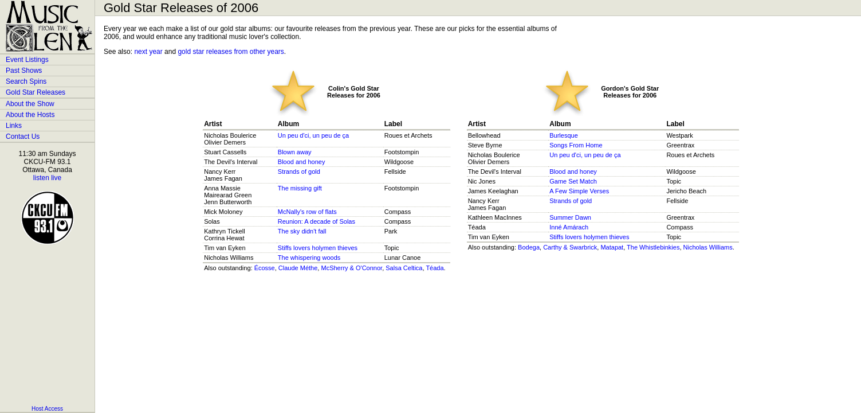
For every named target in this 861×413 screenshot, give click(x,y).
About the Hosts (30, 115)
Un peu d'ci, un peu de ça (313, 135)
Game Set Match (573, 181)
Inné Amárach (568, 227)
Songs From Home (575, 145)
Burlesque (563, 135)
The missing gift (300, 188)
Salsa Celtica (404, 267)
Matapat (611, 247)
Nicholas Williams (708, 247)
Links (14, 126)
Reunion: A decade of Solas (316, 221)
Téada (434, 267)
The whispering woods (309, 257)
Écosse (264, 267)
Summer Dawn (570, 217)
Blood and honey (301, 161)
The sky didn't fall (302, 231)
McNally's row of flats (307, 211)
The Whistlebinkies (653, 247)
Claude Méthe (298, 267)
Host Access (47, 409)
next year (148, 52)
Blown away (295, 152)
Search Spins (26, 81)
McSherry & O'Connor (351, 267)
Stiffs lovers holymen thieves (317, 247)
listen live (47, 178)
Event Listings (27, 60)
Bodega (529, 247)
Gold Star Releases (35, 92)
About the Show (30, 104)
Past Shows (24, 71)
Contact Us (23, 137)
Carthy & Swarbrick (570, 247)
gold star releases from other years (231, 52)
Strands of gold (299, 171)
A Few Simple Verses (579, 191)
